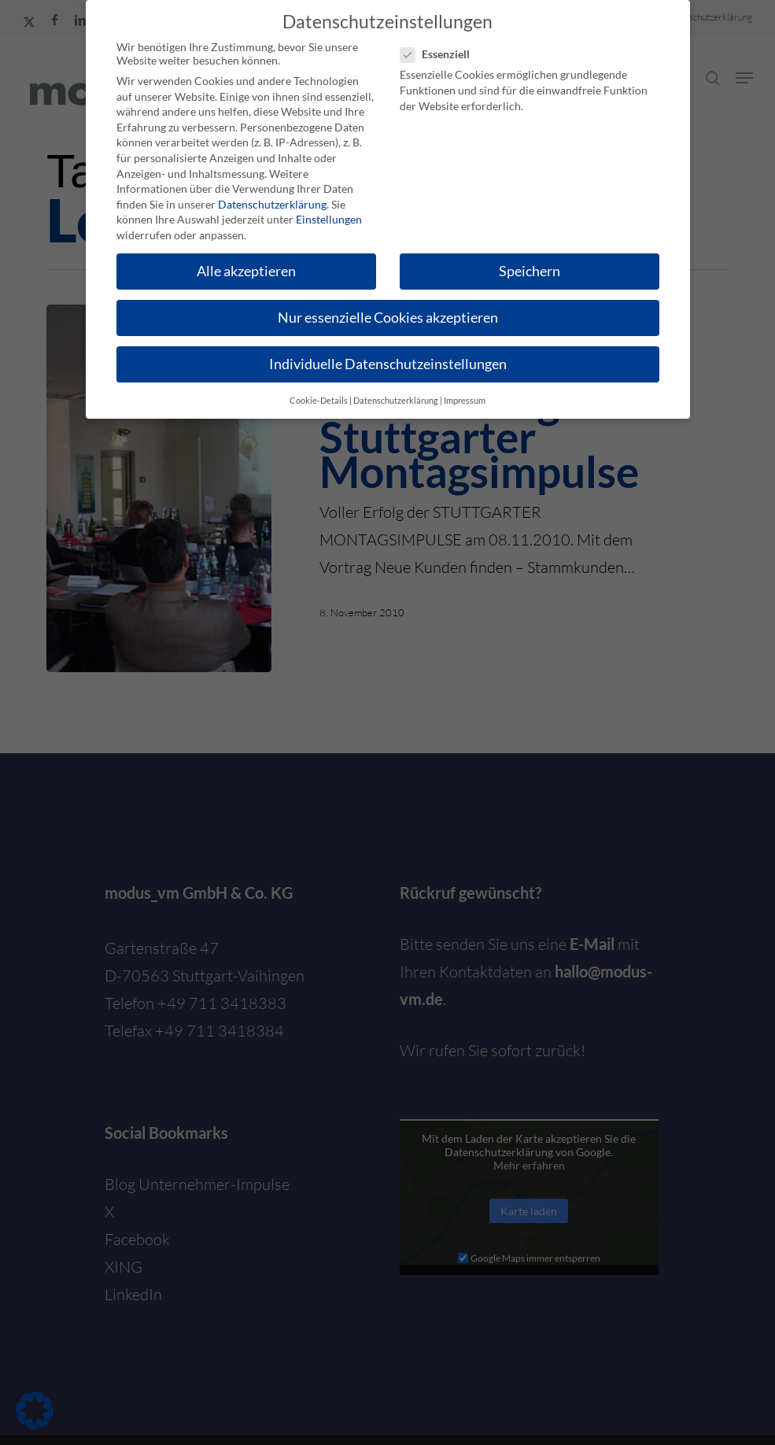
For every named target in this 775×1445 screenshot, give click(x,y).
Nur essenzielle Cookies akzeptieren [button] (388, 317)
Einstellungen (329, 219)
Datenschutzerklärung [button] (395, 400)
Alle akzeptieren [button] (246, 271)
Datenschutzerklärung (272, 204)
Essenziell (441, 54)
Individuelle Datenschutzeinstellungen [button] (388, 364)
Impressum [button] (464, 400)
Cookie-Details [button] (319, 400)
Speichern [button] (529, 271)
